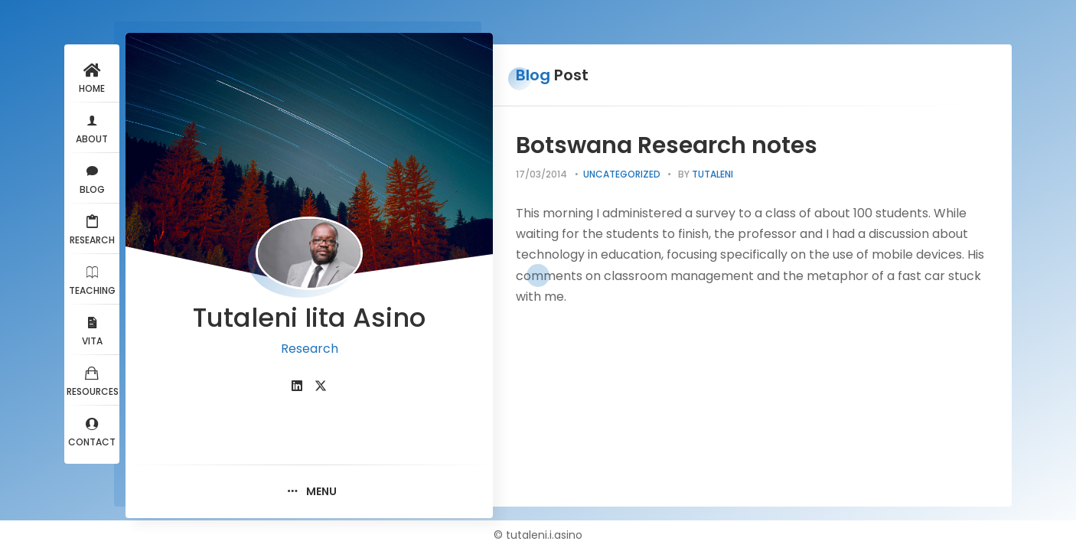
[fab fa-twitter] (321, 386)
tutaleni (712, 174)
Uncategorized (621, 174)
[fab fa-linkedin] (297, 386)
